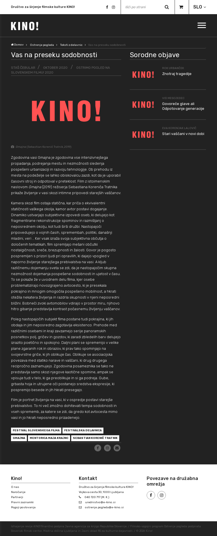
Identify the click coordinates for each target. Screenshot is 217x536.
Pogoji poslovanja (23, 507)
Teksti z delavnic (71, 45)
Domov (17, 44)
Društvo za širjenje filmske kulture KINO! (43, 7)
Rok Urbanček (173, 68)
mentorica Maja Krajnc (49, 438)
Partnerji (17, 497)
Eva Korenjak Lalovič (179, 128)
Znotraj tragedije (177, 74)
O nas (15, 487)
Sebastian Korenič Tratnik (95, 438)
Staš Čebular (23, 68)
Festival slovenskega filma (36, 430)
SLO (197, 7)
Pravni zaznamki (22, 502)
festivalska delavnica (83, 430)
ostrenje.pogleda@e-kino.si (104, 507)
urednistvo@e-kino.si (100, 502)
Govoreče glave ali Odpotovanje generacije (183, 106)
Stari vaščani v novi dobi (183, 134)
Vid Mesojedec (173, 98)
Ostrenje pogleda (42, 45)
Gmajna (19, 438)
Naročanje (18, 492)
